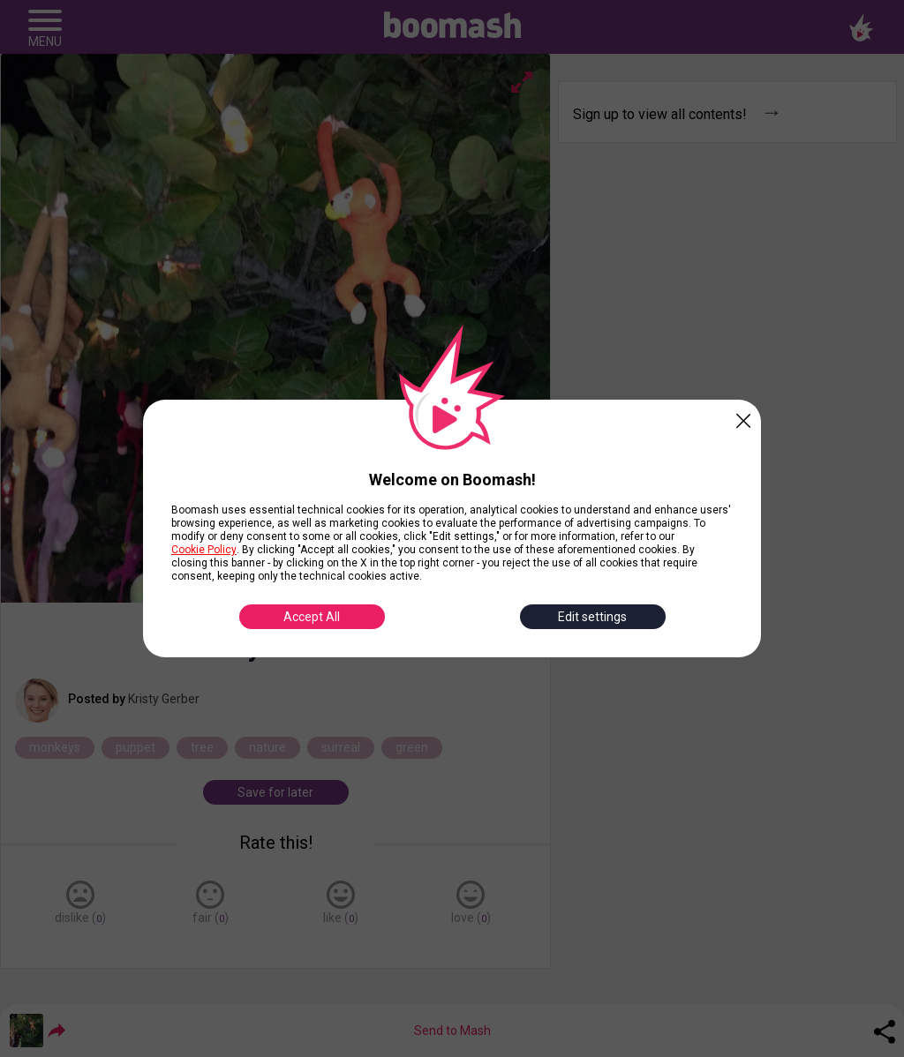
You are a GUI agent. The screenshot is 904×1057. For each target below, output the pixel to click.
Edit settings (592, 617)
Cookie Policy (204, 549)
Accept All (311, 617)
